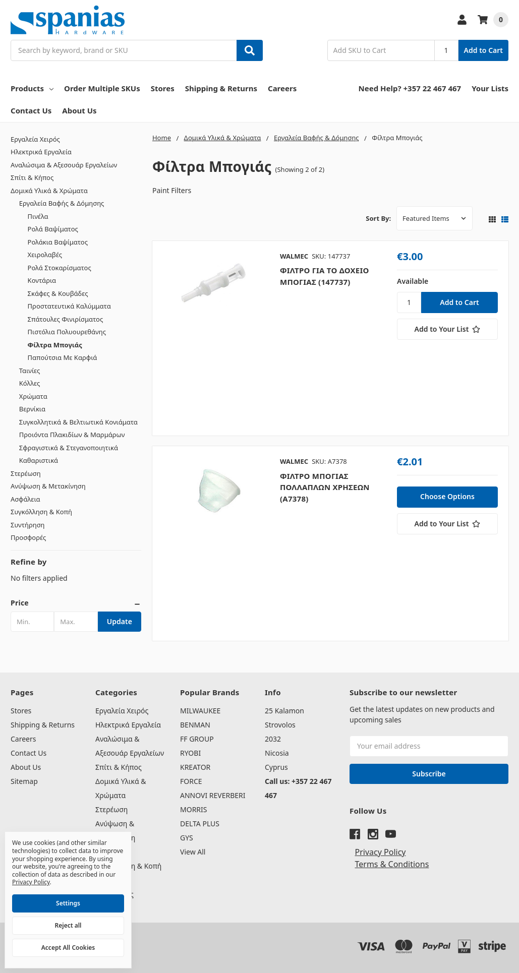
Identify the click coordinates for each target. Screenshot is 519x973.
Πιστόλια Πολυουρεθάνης (67, 331)
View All (192, 852)
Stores (163, 88)
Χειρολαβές (45, 254)
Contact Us (31, 110)
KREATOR (195, 767)
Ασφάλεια (25, 499)
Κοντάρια (42, 280)
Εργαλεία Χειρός (35, 139)
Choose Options (447, 496)
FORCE (191, 781)
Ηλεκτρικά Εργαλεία (41, 151)
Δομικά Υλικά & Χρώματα (49, 190)
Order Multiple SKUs (102, 88)
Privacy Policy (380, 852)
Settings (68, 903)
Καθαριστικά (38, 460)
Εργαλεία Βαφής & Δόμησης (61, 203)
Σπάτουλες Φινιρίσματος (65, 319)
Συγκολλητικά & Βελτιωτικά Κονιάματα (78, 422)
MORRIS (193, 809)
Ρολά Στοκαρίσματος (59, 267)
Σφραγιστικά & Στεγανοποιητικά (68, 447)
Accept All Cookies (68, 947)
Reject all (68, 925)
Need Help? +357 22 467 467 (410, 88)
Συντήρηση (28, 524)
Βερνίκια (32, 408)
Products (32, 88)
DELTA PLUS (199, 823)
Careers (282, 88)
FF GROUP (197, 739)
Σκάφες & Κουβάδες (58, 293)
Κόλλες (29, 383)
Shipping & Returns (221, 88)
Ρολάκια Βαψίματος (58, 242)
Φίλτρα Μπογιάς (55, 344)
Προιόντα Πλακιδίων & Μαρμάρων (72, 434)
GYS (186, 837)
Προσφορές (28, 537)
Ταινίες (29, 370)
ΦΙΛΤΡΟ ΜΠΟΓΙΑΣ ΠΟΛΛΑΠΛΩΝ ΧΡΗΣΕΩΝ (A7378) (325, 487)
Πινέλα (38, 216)
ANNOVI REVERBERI (213, 795)
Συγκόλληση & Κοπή (41, 511)
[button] (76, 603)
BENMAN (195, 724)
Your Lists (490, 88)
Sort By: (378, 218)
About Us (79, 110)
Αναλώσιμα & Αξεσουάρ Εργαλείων (64, 164)
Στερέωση (26, 473)
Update (119, 621)
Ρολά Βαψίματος (53, 228)
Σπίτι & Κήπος (32, 177)
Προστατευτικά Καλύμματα (69, 306)
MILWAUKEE (200, 710)
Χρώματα (33, 396)
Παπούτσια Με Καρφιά (62, 357)
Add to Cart (483, 50)
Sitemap (24, 781)
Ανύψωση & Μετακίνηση (48, 486)
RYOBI (190, 753)
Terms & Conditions (392, 864)
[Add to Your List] (447, 329)
